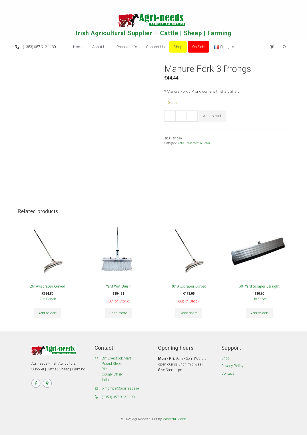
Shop (178, 47)
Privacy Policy (232, 366)
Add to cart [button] (47, 313)
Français (224, 47)
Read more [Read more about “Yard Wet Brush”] (118, 313)
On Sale (198, 47)
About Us (100, 47)
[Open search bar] (285, 47)
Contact (227, 373)
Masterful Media (175, 419)
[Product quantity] (181, 116)
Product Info (126, 47)
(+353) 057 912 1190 (39, 47)
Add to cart (212, 116)
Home (78, 47)
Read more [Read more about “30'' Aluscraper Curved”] (189, 313)
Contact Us (155, 47)
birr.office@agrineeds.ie (120, 388)
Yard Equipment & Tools (193, 143)
